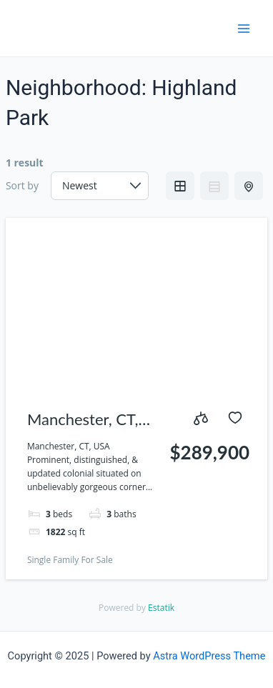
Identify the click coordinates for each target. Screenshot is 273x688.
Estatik (161, 608)
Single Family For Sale (70, 560)
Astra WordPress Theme (209, 655)
